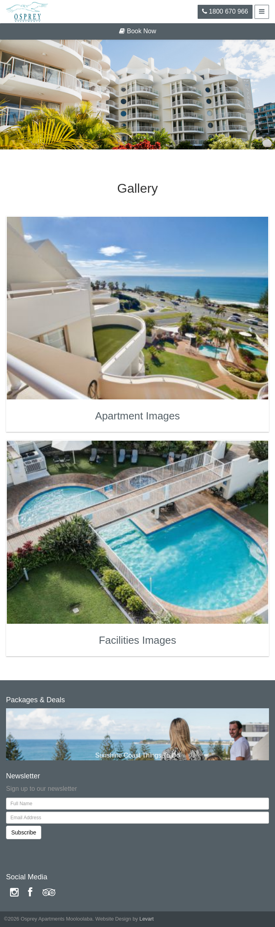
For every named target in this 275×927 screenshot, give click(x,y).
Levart (147, 919)
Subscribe (23, 832)
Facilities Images (137, 640)
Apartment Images (137, 415)
